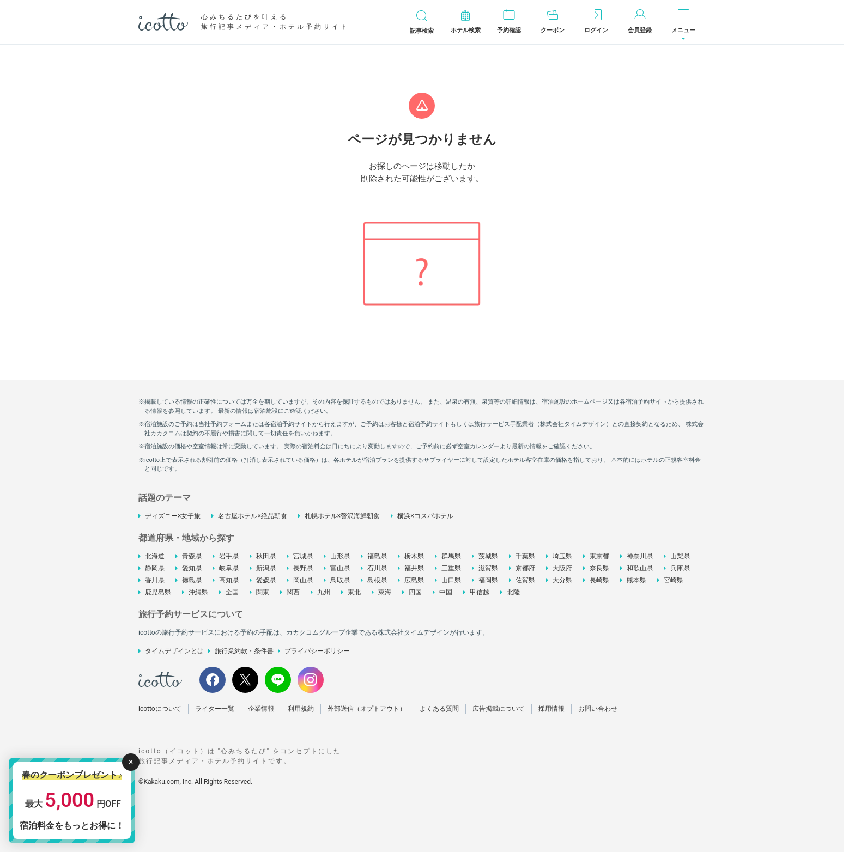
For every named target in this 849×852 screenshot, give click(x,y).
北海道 (155, 556)
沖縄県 (198, 592)
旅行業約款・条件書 (244, 651)
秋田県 (266, 556)
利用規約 (301, 709)
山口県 (451, 580)
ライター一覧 (214, 709)
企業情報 (261, 709)
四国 (415, 592)
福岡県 (488, 580)
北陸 (513, 592)
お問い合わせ (597, 709)
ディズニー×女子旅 (173, 516)
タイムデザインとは (174, 651)
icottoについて (159, 709)
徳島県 (192, 580)
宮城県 (303, 556)
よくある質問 (439, 709)
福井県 (414, 568)
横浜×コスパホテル (425, 516)
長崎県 (599, 580)
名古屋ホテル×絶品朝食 (252, 516)
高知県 (229, 580)
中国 (445, 592)
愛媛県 (266, 580)
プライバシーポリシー (317, 651)
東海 (384, 592)
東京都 (599, 556)
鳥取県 (340, 580)
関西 (293, 592)
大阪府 (562, 568)
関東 (262, 592)
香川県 (155, 580)
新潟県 (266, 568)
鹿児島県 (158, 592)
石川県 (377, 568)
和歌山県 (640, 568)
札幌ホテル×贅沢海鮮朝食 (342, 516)
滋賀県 (488, 568)
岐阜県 (229, 568)
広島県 (414, 580)
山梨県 (680, 556)
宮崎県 (673, 580)
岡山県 (303, 580)
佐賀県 (525, 580)
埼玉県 (562, 556)
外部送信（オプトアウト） (367, 709)
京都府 (525, 568)
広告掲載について (498, 709)
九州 (323, 592)
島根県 (377, 580)
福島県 (377, 556)
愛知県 (192, 568)
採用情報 (551, 709)
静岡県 (155, 568)
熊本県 (636, 580)
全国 (232, 592)
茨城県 (488, 556)
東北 (354, 592)
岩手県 (229, 556)
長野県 (303, 568)
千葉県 (525, 556)
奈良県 (599, 568)
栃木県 (414, 556)
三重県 (451, 568)
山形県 (340, 556)
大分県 (562, 580)
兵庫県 (680, 568)
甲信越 (479, 592)
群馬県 (451, 556)
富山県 (340, 568)
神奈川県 (640, 556)
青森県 (192, 556)
